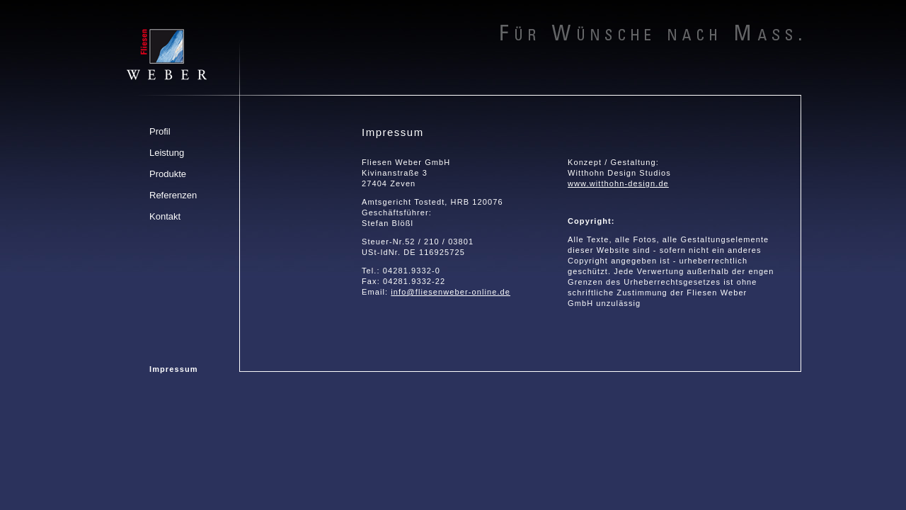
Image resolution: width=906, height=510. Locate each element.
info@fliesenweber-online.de (450, 292)
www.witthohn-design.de (618, 183)
